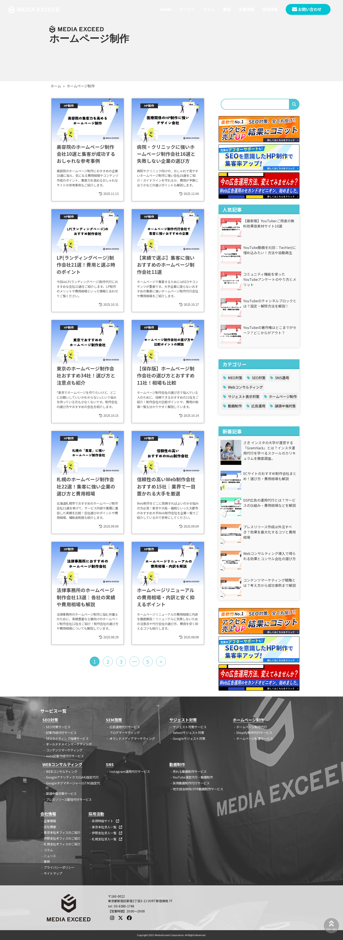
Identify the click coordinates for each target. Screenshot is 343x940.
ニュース (50, 855)
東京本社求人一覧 (107, 827)
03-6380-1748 (124, 906)
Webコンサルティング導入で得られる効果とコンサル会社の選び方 (269, 556)
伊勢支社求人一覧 (107, 833)
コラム (209, 9)
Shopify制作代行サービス (254, 732)
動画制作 (235, 405)
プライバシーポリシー (59, 867)
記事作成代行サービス (61, 732)
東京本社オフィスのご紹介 (62, 832)
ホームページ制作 (283, 396)
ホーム (56, 86)
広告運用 (258, 405)
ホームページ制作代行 (251, 727)
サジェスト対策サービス (189, 727)
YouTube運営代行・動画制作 (193, 777)
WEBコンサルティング (61, 771)
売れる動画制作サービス (189, 771)
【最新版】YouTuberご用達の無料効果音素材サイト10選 (268, 223)
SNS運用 (282, 377)
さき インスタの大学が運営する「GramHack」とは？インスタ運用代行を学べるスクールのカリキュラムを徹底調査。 (269, 450)
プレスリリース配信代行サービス (69, 799)
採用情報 (270, 9)
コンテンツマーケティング (64, 750)
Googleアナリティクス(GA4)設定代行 (72, 777)
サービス (187, 9)
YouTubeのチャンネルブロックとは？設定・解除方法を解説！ (269, 303)
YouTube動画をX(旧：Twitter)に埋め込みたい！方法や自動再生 (269, 250)
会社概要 (50, 826)
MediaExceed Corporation (169, 935)
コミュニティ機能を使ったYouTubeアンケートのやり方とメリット (269, 279)
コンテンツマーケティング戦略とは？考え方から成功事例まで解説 (269, 582)
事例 (227, 9)
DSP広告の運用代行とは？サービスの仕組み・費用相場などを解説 (269, 502)
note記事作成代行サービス (65, 756)
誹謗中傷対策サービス (61, 793)
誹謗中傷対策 (285, 405)
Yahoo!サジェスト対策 (188, 732)
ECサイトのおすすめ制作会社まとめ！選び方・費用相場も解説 (269, 476)
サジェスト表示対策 (243, 396)
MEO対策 (235, 377)
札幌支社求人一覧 (107, 839)
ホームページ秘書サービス (254, 738)
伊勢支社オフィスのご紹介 (62, 838)
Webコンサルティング (245, 387)
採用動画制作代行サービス (191, 783)
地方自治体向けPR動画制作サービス (198, 789)
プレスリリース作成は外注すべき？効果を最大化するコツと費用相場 (269, 532)
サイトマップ (53, 873)
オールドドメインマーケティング (69, 744)
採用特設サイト (106, 820)
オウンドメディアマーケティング (132, 738)
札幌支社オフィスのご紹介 (62, 844)
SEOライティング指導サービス (67, 738)
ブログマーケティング (124, 732)
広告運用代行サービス (124, 727)
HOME (166, 9)
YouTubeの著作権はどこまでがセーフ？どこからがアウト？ (269, 330)
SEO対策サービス (58, 727)
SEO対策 (259, 377)
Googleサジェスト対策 (189, 738)
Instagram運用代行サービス (129, 771)
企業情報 (246, 9)
